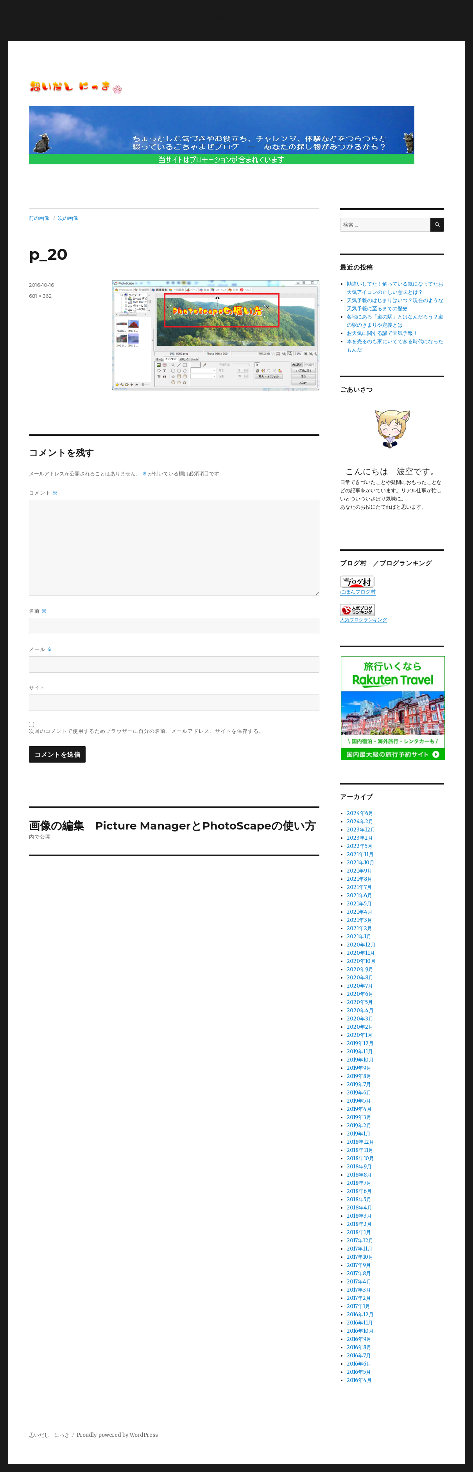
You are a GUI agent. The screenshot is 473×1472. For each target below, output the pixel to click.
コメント (43, 492)
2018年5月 (359, 1199)
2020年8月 (360, 977)
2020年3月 (360, 1018)
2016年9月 (359, 1339)
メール (40, 649)
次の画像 (68, 218)
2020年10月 (361, 961)
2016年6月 (359, 1363)
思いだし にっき (49, 1435)
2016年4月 (359, 1380)
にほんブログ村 (358, 585)
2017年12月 (360, 1240)
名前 (38, 611)
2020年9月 (360, 969)
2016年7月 (359, 1355)
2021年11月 (360, 854)
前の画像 (39, 218)
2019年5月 (359, 1101)
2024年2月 (360, 821)
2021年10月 (360, 862)
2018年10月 (360, 1158)
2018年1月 (359, 1232)
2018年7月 (359, 1183)
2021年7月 (359, 887)
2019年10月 (360, 1059)
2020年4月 (360, 1010)
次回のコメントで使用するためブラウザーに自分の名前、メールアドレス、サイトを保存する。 (146, 731)
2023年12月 (361, 829)
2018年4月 (359, 1207)
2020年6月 (360, 994)
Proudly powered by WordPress (117, 1435)
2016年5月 (359, 1372)
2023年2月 (360, 838)
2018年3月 (359, 1216)
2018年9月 (359, 1166)
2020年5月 (360, 1002)
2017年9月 (359, 1265)
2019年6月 (359, 1092)
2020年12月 (361, 944)
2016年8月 (359, 1347)
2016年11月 (360, 1322)
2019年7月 (359, 1084)
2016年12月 (360, 1314)
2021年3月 (359, 920)
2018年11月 (360, 1150)
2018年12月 (360, 1142)
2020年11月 (361, 953)
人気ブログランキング (363, 620)
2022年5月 (360, 846)
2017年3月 (359, 1290)
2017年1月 (358, 1306)
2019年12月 (360, 1043)
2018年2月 (359, 1224)
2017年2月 (359, 1298)
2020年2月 (360, 1027)
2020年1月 (360, 1035)
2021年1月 (359, 936)
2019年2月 (359, 1125)
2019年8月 (359, 1076)
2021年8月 (359, 879)
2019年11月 (360, 1051)
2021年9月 (359, 870)
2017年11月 (360, 1248)
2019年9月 (359, 1068)
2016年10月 (360, 1331)
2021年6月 (359, 895)
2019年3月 (359, 1117)
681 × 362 (40, 296)
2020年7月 (360, 986)
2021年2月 (359, 928)
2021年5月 (359, 903)
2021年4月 (360, 912)
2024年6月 (360, 813)
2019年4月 (359, 1109)
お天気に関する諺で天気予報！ (382, 333)
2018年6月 (359, 1191)
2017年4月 (359, 1281)
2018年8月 (359, 1174)
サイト (37, 687)
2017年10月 (360, 1257)
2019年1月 (359, 1133)
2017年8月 (359, 1273)
